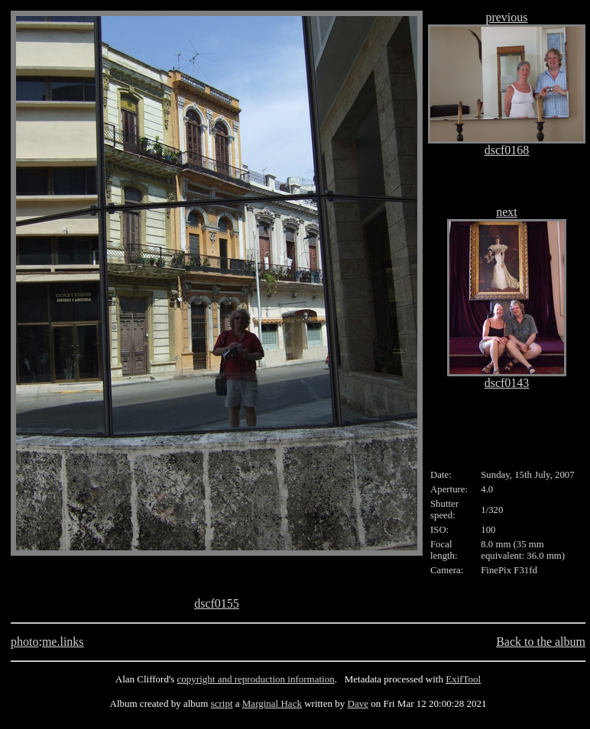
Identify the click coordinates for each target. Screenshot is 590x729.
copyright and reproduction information (256, 679)
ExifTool (463, 679)
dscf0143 (507, 382)
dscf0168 (507, 150)
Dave (358, 703)
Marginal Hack (272, 703)
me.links (63, 641)
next (506, 211)
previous (506, 17)
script (222, 703)
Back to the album (540, 641)
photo (24, 641)
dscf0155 (216, 603)
